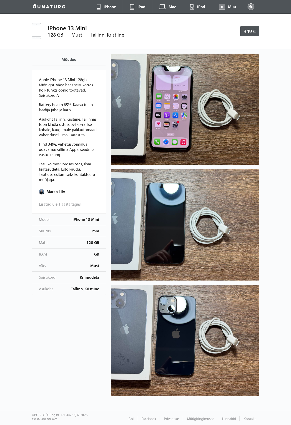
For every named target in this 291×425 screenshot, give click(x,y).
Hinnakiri (229, 418)
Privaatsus (171, 418)
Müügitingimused (200, 418)
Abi (131, 418)
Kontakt (250, 418)
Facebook (148, 418)
